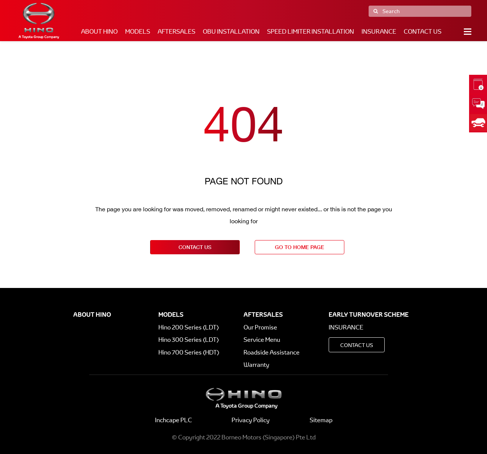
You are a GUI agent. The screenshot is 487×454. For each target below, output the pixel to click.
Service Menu (262, 340)
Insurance (379, 32)
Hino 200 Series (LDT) (188, 327)
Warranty (256, 365)
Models (137, 32)
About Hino (99, 32)
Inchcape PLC (173, 420)
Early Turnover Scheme (369, 314)
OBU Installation (231, 32)
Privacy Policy (251, 420)
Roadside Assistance (272, 352)
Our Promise (260, 327)
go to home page (299, 247)
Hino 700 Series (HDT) (188, 352)
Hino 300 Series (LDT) (188, 340)
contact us (195, 247)
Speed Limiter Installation (310, 32)
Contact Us (422, 32)
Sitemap (321, 420)
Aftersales (176, 32)
